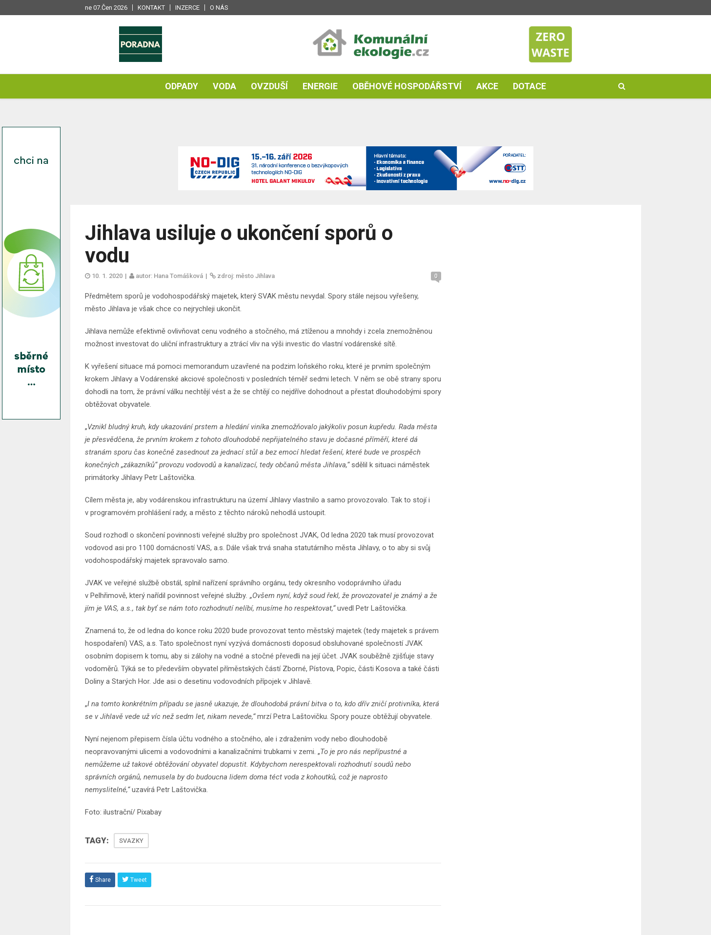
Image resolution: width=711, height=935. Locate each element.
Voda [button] (224, 86)
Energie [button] (320, 86)
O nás (219, 7)
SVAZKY (131, 840)
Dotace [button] (529, 86)
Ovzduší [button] (269, 86)
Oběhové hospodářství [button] (407, 86)
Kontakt (151, 7)
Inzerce (187, 7)
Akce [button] (487, 86)
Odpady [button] (181, 86)
